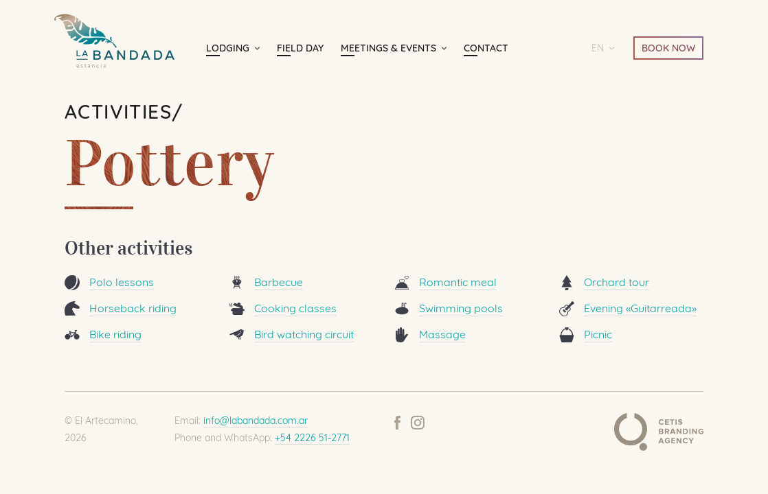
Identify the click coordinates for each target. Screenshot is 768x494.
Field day (300, 48)
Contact (486, 48)
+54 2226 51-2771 (312, 438)
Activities (118, 111)
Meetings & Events (388, 48)
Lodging (227, 48)
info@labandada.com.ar (255, 420)
